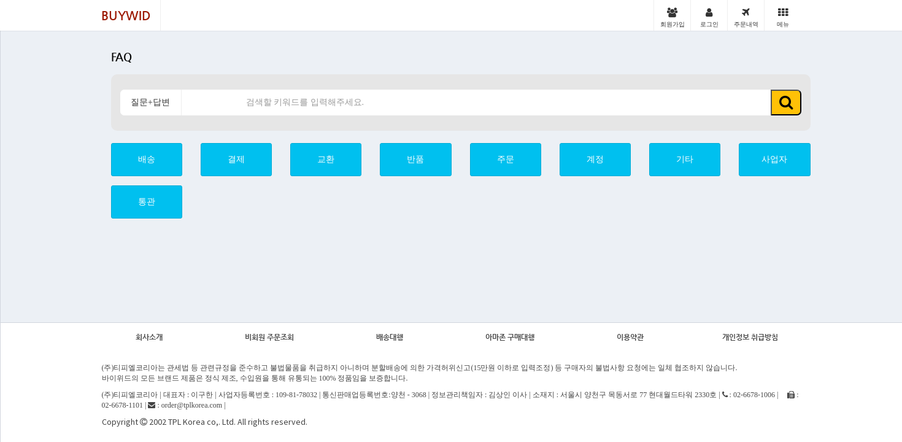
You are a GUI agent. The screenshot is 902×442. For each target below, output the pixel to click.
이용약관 (630, 337)
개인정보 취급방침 (750, 337)
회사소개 (149, 337)
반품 (415, 159)
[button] (786, 102)
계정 (595, 159)
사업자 (774, 159)
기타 (684, 159)
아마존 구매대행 (509, 337)
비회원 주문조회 (269, 337)
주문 (505, 159)
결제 (236, 159)
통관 (146, 201)
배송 (146, 159)
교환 (325, 159)
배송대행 (389, 337)
